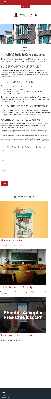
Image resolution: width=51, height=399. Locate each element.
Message (3, 170)
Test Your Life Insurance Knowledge (16, 287)
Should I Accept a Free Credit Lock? (16, 335)
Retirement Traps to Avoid (12, 240)
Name (2, 150)
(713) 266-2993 (7, 395)
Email (2, 160)
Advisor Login (25, 6)
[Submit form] (4, 183)
